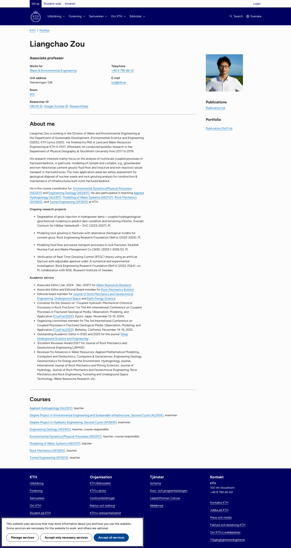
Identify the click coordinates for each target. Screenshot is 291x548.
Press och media (221, 517)
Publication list (215, 108)
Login (257, 3)
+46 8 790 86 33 (122, 70)
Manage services (22, 537)
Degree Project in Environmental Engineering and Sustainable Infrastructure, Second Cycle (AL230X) (96, 415)
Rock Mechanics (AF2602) (47, 450)
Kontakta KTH (219, 502)
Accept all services (111, 537)
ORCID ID (36, 106)
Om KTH (35, 505)
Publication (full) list (219, 128)
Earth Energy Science (101, 298)
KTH (32, 30)
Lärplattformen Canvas (165, 498)
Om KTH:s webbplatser (225, 532)
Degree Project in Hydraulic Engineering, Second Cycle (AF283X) (73, 422)
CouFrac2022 (63, 329)
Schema (155, 483)
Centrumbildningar (102, 498)
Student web (52, 3)
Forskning (36, 490)
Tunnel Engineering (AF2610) (69, 202)
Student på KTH (40, 513)
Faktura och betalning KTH (227, 525)
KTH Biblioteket (100, 483)
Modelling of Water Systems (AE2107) (88, 197)
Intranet (70, 3)
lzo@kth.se (118, 82)
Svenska (255, 16)
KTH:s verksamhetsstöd (105, 513)
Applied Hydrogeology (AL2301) (51, 408)
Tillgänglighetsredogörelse (227, 539)
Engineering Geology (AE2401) (68, 193)
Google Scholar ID (56, 106)
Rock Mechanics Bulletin (117, 289)
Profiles (44, 30)
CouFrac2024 (63, 316)
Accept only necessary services (66, 537)
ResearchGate (79, 106)
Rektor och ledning (102, 505)
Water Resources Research (113, 285)
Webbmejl (156, 505)
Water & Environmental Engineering (53, 70)
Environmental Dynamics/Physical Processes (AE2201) (66, 436)
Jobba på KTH (219, 510)
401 (32, 94)
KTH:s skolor (98, 490)
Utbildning (36, 483)
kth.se (36, 3)
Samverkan (37, 498)
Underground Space (67, 298)
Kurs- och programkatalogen (168, 490)
